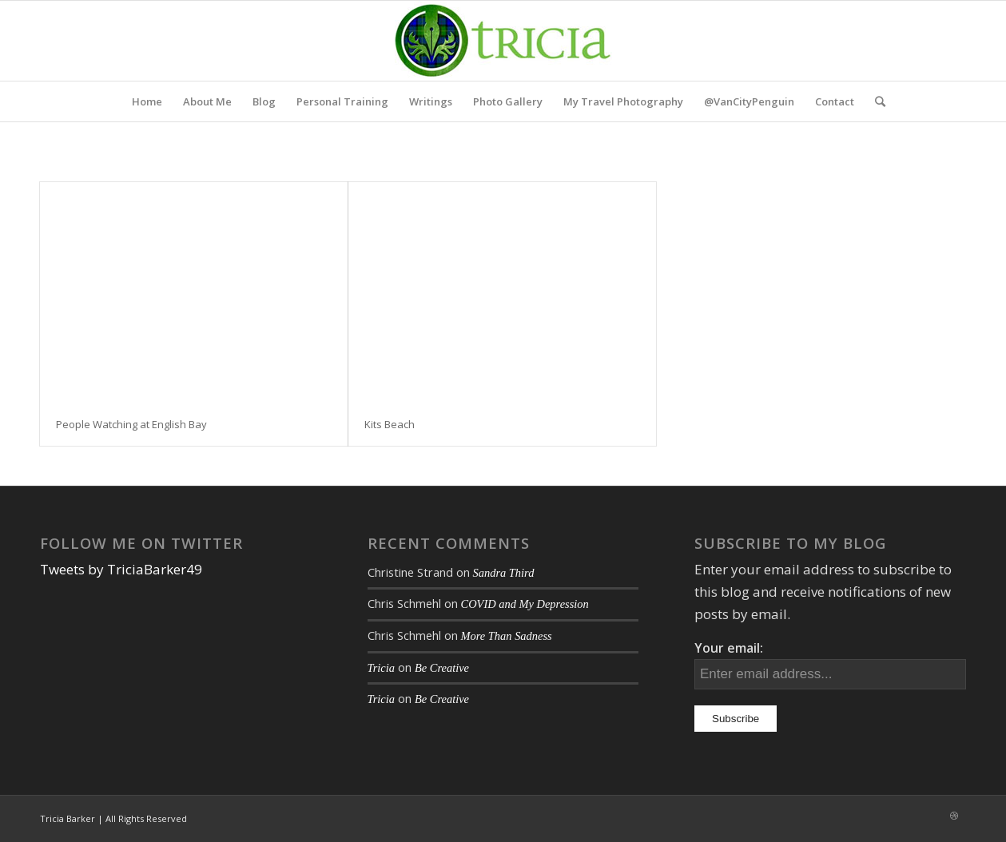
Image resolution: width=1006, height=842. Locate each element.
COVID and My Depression (525, 604)
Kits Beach (389, 424)
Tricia (382, 667)
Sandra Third (504, 572)
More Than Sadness (506, 636)
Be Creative (442, 667)
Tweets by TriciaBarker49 (121, 569)
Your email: (728, 648)
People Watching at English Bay (131, 424)
